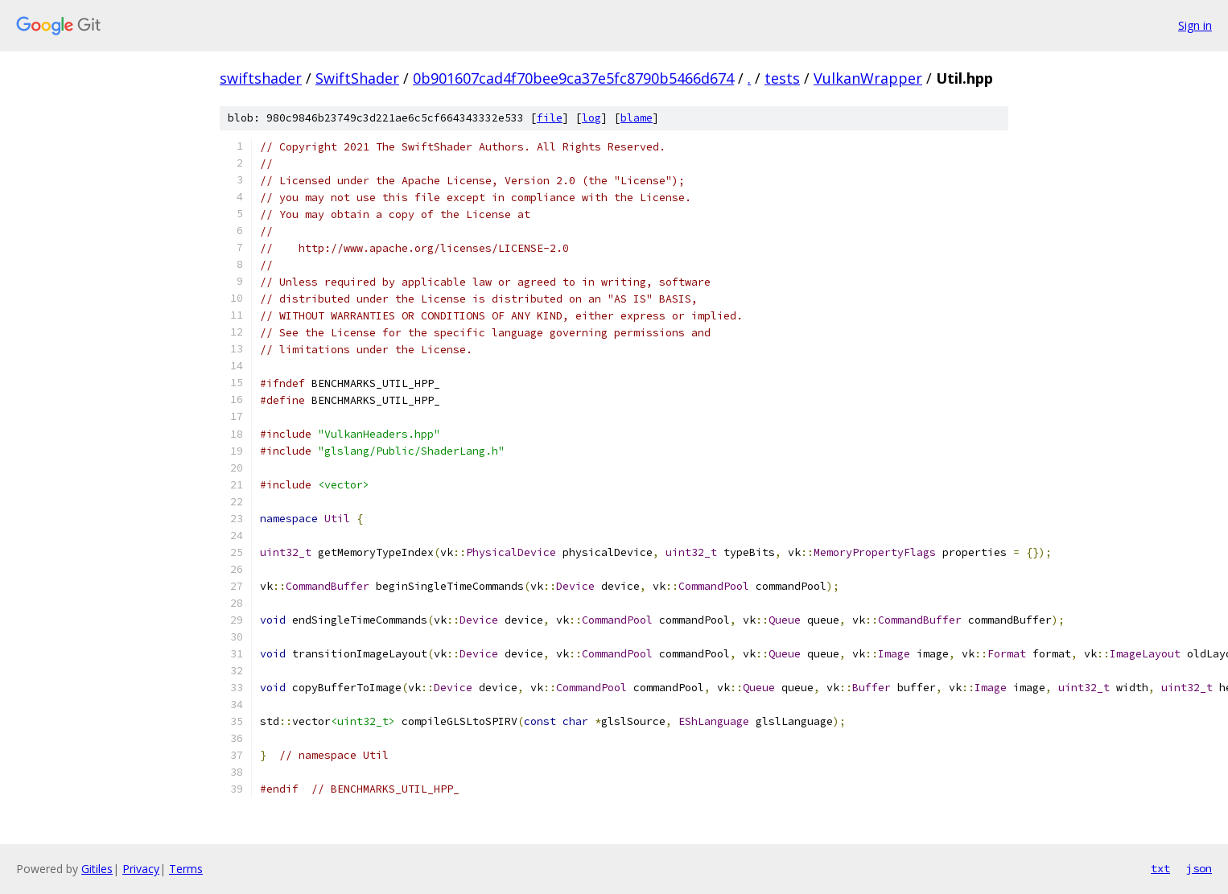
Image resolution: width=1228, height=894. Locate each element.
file (549, 118)
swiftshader (261, 78)
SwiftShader (357, 78)
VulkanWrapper (868, 78)
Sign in (1195, 25)
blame (636, 118)
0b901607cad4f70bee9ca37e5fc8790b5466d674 (573, 78)
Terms (186, 868)
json (1199, 868)
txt (1160, 868)
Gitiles (97, 868)
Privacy (140, 868)
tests (782, 78)
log (591, 118)
